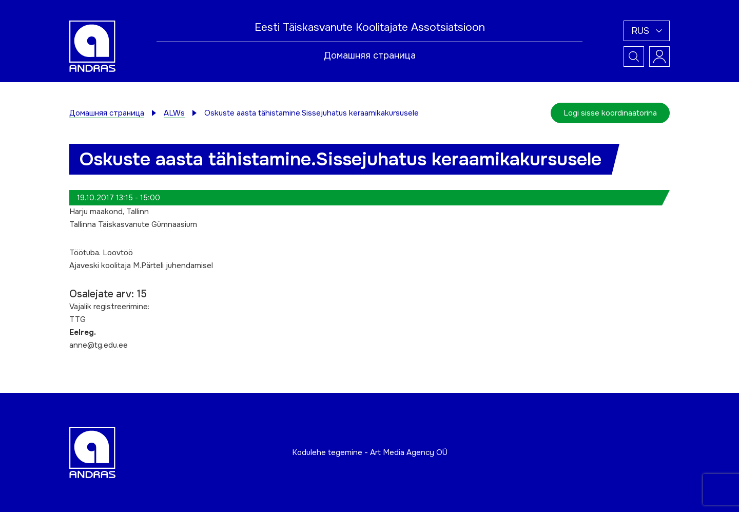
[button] (647, 31)
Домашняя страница (370, 55)
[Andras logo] (92, 46)
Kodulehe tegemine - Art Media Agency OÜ (370, 452)
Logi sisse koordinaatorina (610, 113)
